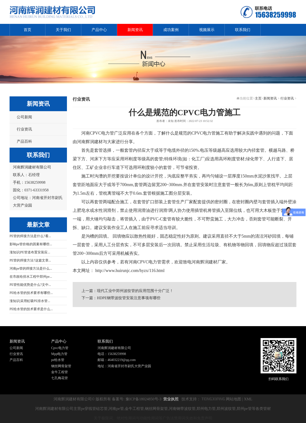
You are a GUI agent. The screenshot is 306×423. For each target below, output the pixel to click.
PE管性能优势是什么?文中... (30, 285)
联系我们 (242, 30)
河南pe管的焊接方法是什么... (31, 268)
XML (248, 399)
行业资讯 (24, 129)
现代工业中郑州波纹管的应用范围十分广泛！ (135, 291)
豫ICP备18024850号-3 (143, 399)
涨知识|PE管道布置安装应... (30, 252)
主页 (258, 98)
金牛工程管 (59, 372)
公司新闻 (24, 117)
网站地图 (233, 399)
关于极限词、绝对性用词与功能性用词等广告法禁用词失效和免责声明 (153, 418)
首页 (27, 30)
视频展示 (206, 30)
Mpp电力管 (59, 354)
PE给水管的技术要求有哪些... (31, 293)
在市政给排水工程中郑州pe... (31, 276)
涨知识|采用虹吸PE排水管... (30, 301)
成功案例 (171, 30)
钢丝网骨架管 (61, 366)
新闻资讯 (135, 30)
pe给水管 (57, 360)
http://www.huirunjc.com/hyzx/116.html (129, 270)
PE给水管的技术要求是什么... (31, 309)
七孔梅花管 (59, 378)
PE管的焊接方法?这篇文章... (30, 260)
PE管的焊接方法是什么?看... (30, 236)
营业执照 (171, 399)
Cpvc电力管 (59, 348)
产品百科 (24, 141)
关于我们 (63, 30)
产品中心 (99, 30)
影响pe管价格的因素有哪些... (31, 244)
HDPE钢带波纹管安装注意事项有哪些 (128, 298)
